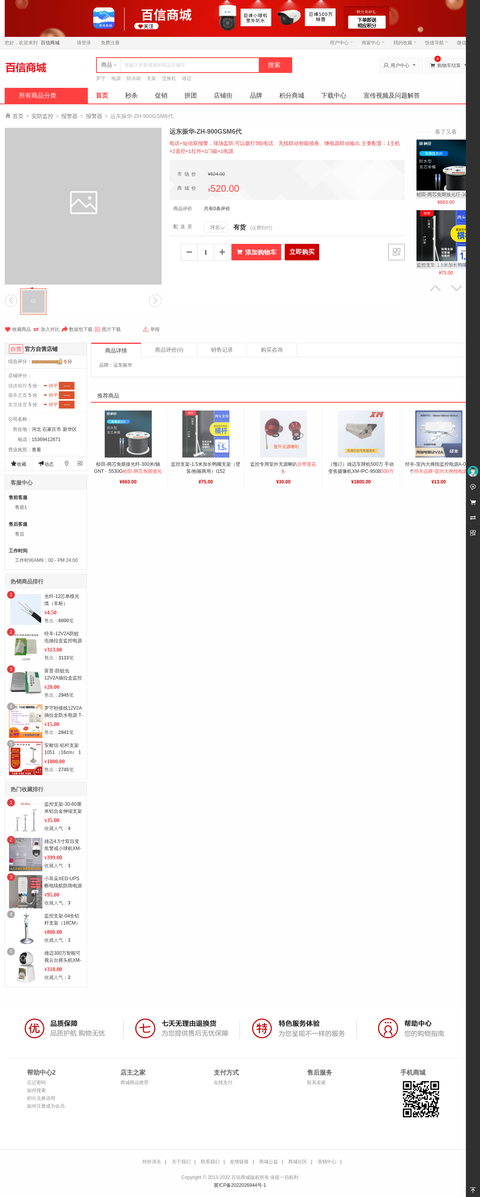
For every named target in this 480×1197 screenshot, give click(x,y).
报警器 (69, 116)
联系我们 (210, 1161)
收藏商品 (18, 329)
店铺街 (223, 95)
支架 (151, 78)
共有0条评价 (217, 208)
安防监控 (42, 116)
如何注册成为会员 (46, 1106)
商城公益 (268, 1161)
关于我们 (181, 1161)
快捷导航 (436, 42)
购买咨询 (272, 350)
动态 (46, 463)
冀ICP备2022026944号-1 (240, 1185)
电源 (116, 78)
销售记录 (222, 350)
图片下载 (108, 329)
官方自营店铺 (41, 349)
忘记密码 (36, 1082)
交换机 (169, 78)
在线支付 (223, 1082)
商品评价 (169, 350)
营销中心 (327, 1161)
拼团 (190, 95)
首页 (102, 95)
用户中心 (341, 42)
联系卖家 (316, 1082)
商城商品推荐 (134, 1082)
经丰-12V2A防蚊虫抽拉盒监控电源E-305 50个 (63, 640)
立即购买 (302, 252)
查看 (36, 449)
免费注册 (110, 42)
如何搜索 (36, 1090)
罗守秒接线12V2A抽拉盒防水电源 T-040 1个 (63, 715)
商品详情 (116, 351)
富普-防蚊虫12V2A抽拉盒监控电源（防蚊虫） (63, 678)
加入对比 (46, 329)
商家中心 (373, 42)
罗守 (100, 78)
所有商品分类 (37, 95)
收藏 (18, 463)
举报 (151, 329)
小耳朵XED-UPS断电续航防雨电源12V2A (63, 885)
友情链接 (239, 1161)
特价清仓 (151, 1161)
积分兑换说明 (41, 1098)
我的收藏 (404, 42)
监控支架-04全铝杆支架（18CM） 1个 (62, 923)
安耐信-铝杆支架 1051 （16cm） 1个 (62, 752)
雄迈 (186, 78)
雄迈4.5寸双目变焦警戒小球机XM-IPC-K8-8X (62, 848)
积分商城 (291, 95)
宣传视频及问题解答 (392, 95)
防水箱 (134, 78)
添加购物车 (256, 252)
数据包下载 (77, 329)
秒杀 (131, 95)
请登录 (84, 42)
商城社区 (297, 1161)
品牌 (256, 95)
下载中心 (333, 95)
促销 (161, 95)
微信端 (464, 42)
